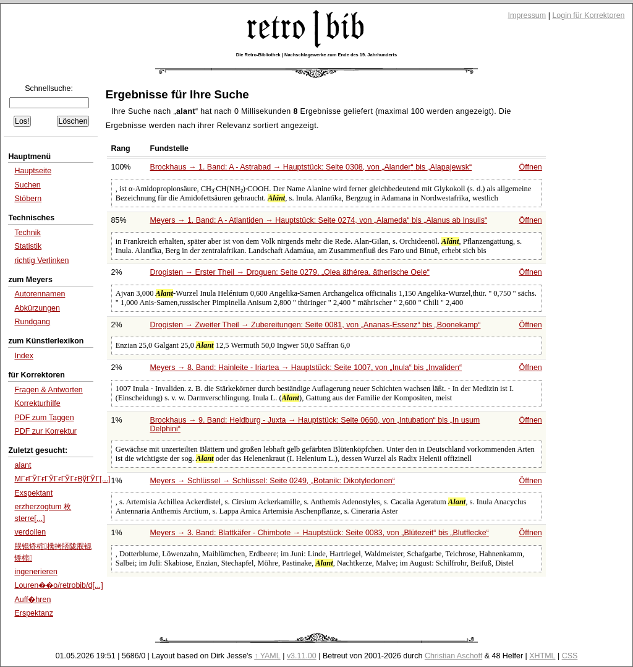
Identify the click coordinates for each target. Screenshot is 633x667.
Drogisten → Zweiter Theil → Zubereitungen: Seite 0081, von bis (315, 325)
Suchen (27, 185)
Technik (27, 232)
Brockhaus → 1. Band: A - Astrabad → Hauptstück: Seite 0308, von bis (311, 167)
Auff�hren (32, 599)
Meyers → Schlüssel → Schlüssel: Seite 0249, (272, 480)
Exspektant (33, 493)
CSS (570, 656)
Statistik (27, 246)
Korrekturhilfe (37, 403)
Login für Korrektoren (588, 15)
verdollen (30, 532)
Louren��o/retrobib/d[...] (58, 585)
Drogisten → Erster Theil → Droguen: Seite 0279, (290, 272)
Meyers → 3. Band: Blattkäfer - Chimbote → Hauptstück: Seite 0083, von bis (319, 532)
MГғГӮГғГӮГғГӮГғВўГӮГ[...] (62, 479)
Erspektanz (33, 613)
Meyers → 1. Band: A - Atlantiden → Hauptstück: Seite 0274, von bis (319, 220)
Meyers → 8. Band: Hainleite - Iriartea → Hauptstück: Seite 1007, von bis (306, 367)
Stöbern (27, 198)
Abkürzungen (37, 308)
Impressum (527, 15)
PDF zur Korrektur (45, 431)
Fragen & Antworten (48, 389)
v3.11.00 (301, 656)
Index (23, 355)
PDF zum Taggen (44, 417)
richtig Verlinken (41, 260)
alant (22, 465)
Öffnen (530, 167)
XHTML (542, 656)
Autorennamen (39, 294)
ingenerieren (35, 571)
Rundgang (32, 321)
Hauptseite (32, 170)
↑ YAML (267, 656)
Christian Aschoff (453, 656)
